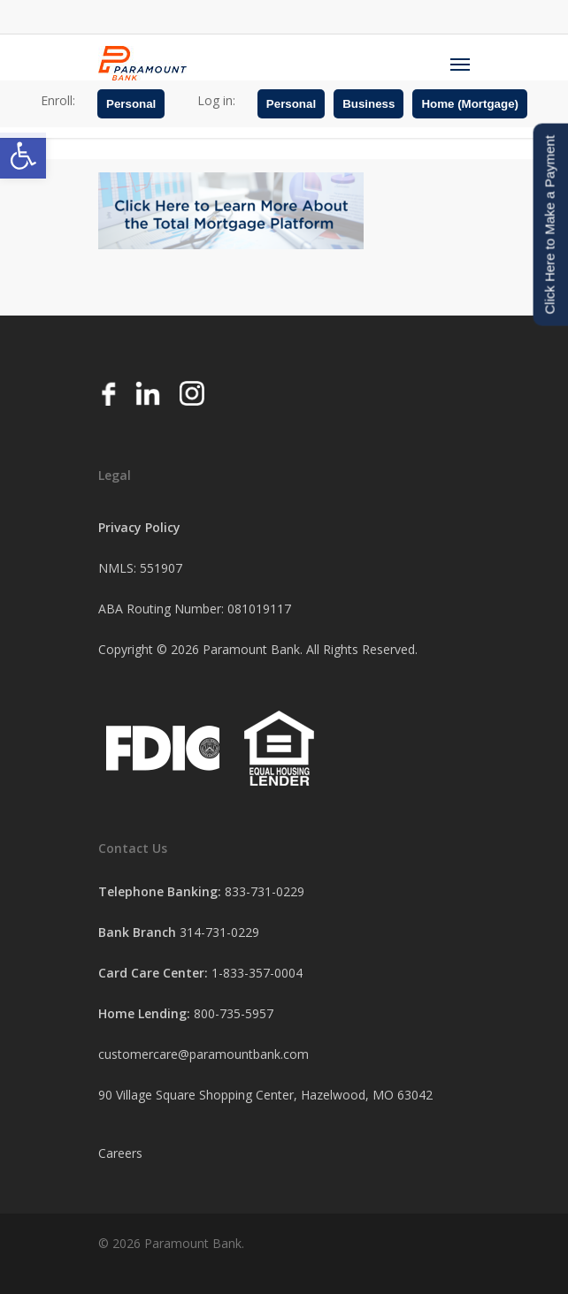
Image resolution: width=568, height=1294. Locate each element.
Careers (120, 1153)
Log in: (216, 100)
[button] (23, 156)
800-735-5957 (233, 1013)
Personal (131, 103)
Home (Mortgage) (469, 103)
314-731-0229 (219, 932)
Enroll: (58, 100)
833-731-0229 (264, 891)
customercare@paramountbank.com (203, 1054)
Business (368, 103)
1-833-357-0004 (257, 972)
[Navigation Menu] (460, 63)
